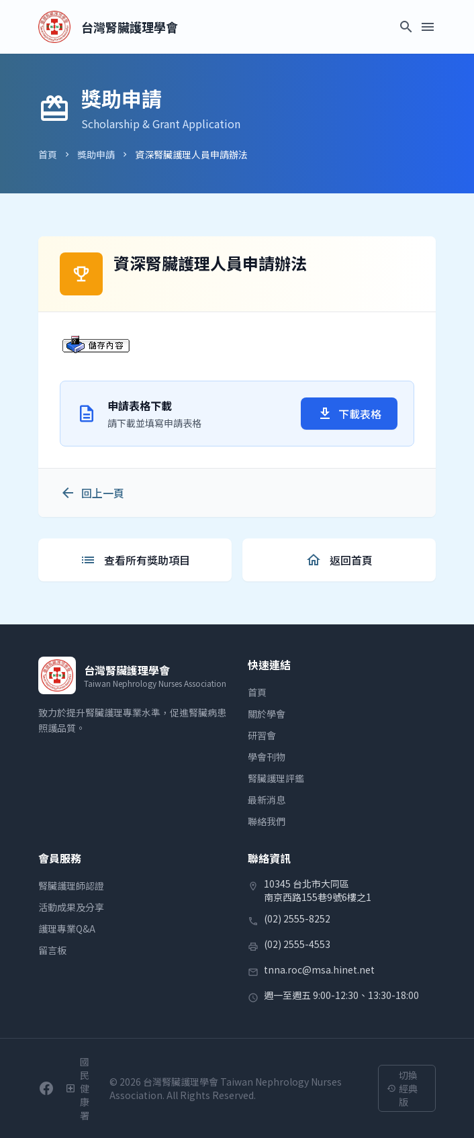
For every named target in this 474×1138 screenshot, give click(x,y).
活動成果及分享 (71, 907)
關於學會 (266, 713)
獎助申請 (96, 154)
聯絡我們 (266, 821)
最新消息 (266, 799)
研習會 (262, 735)
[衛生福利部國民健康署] (82, 1088)
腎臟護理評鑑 (276, 778)
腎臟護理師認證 (71, 885)
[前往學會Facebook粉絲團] (46, 1088)
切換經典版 (402, 1088)
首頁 (47, 154)
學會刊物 (266, 756)
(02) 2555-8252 (297, 918)
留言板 (52, 950)
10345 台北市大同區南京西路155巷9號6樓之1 (317, 890)
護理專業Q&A (66, 928)
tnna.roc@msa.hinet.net (319, 969)
